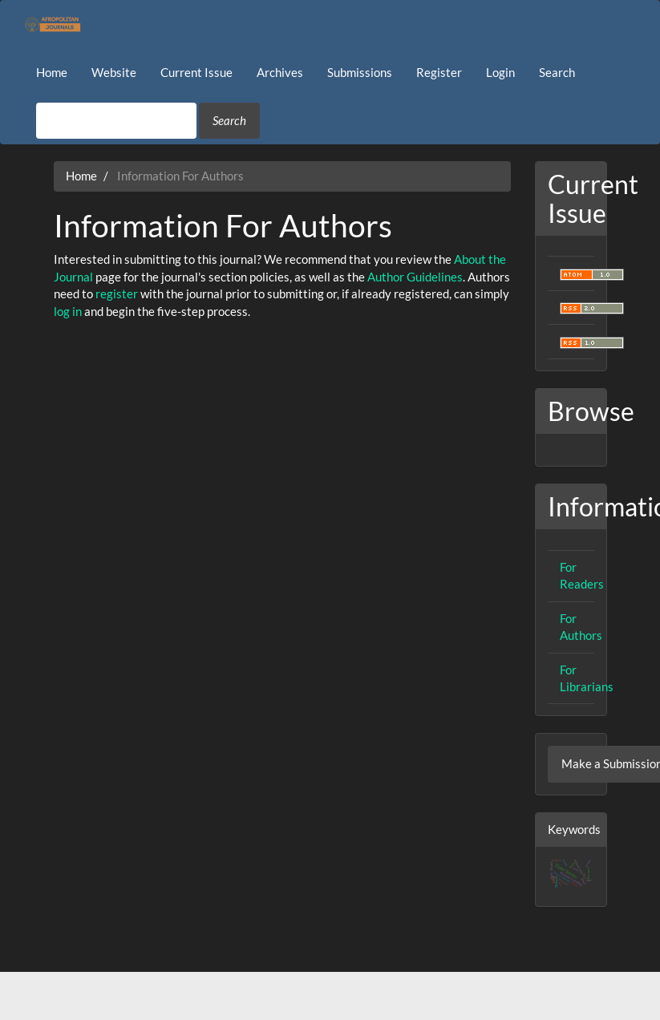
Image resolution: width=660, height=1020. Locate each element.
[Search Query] (116, 121)
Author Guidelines (415, 276)
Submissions (359, 72)
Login (500, 72)
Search (557, 72)
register (116, 293)
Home (51, 72)
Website (113, 72)
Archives (280, 72)
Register (439, 72)
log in (68, 311)
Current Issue (196, 72)
